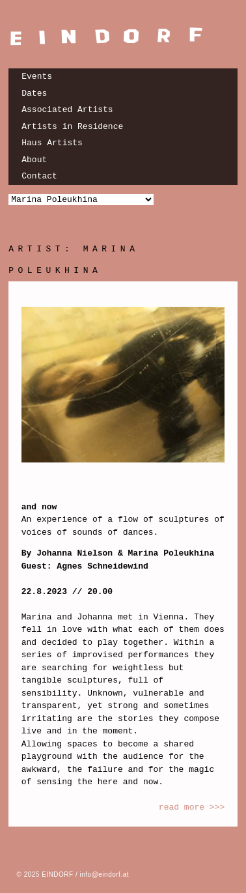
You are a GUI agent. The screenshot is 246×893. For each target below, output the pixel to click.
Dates (34, 93)
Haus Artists (52, 143)
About (34, 160)
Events (36, 76)
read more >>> (192, 807)
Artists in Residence (72, 127)
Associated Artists (67, 110)
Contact (39, 176)
